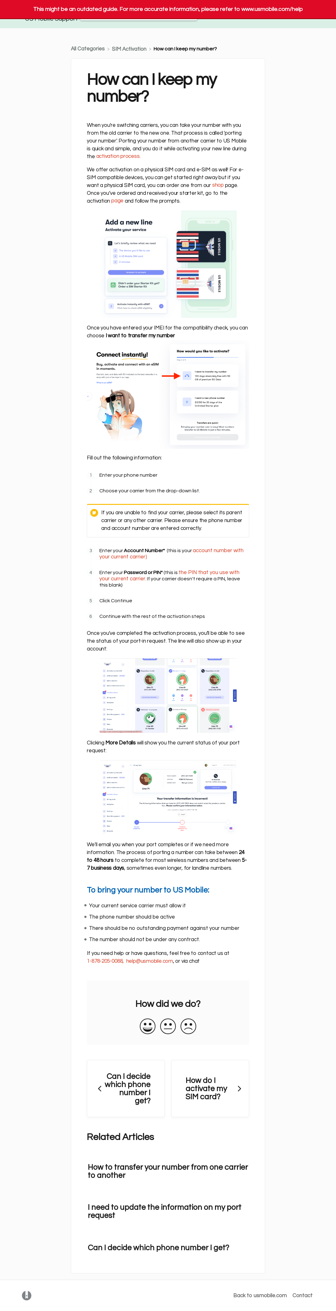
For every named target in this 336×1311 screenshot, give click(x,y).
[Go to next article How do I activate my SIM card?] (210, 1088)
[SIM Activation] (130, 49)
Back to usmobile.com (260, 1295)
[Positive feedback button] (147, 1026)
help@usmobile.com (149, 961)
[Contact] (302, 14)
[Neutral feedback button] (168, 1026)
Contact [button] (302, 14)
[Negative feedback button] (188, 1026)
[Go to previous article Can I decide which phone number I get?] (126, 1088)
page (117, 201)
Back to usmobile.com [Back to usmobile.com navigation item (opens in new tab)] (260, 14)
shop (218, 185)
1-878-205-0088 (105, 961)
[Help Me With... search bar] (138, 14)
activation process (118, 156)
